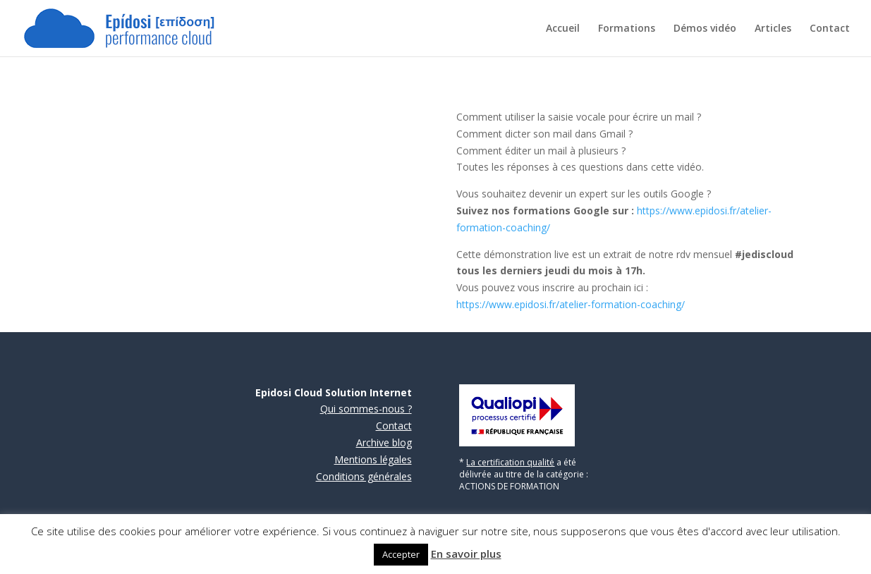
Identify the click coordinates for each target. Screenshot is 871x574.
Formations (626, 29)
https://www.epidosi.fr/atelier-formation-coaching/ (570, 304)
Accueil (563, 29)
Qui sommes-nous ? (366, 408)
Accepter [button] (401, 554)
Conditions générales (364, 476)
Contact (830, 29)
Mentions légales (373, 459)
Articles (773, 29)
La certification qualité (510, 462)
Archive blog (384, 442)
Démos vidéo (705, 29)
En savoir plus (466, 553)
